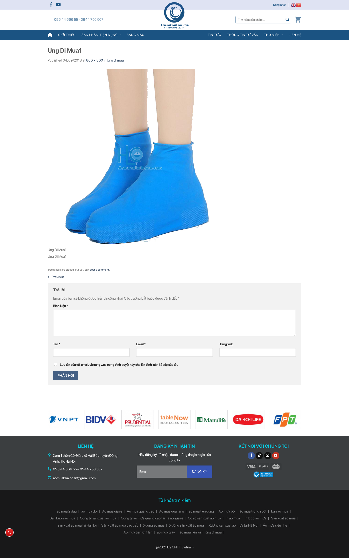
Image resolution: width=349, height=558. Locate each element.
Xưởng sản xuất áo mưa (186, 525)
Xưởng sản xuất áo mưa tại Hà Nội (233, 525)
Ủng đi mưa (115, 60)
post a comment (99, 269)
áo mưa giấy (166, 532)
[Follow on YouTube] (58, 4)
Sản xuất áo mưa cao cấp (119, 525)
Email (141, 344)
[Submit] (287, 19)
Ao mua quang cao (140, 511)
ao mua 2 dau (67, 511)
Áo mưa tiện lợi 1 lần (138, 532)
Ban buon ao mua (62, 518)
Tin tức (214, 35)
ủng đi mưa (213, 532)
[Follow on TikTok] (259, 455)
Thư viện (273, 35)
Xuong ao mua (153, 525)
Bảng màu (135, 35)
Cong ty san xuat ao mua (98, 518)
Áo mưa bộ (227, 511)
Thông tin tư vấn (242, 35)
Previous (56, 277)
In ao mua (233, 518)
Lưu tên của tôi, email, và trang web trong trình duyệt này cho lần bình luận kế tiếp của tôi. (119, 365)
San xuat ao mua (283, 518)
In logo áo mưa (255, 518)
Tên (56, 344)
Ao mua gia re (112, 511)
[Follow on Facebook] (51, 4)
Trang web (226, 344)
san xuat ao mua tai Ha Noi (77, 525)
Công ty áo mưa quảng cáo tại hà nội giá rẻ (152, 518)
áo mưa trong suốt (252, 511)
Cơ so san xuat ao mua (204, 518)
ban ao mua (279, 511)
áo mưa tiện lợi (190, 532)
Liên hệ (295, 35)
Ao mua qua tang (171, 511)
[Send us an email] (267, 455)
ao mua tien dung (201, 511)
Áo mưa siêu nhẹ (275, 525)
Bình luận (60, 306)
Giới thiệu (67, 35)
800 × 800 (94, 60)
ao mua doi (89, 511)
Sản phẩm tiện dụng (101, 35)
